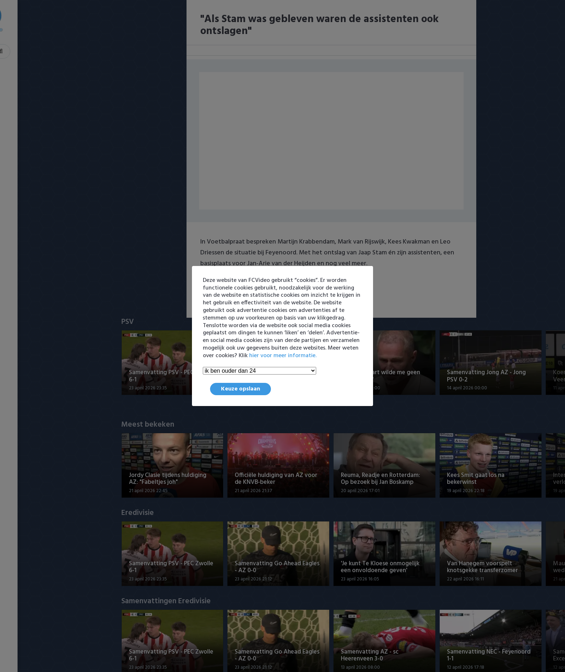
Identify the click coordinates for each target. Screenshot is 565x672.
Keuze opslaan (240, 389)
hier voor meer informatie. (283, 355)
